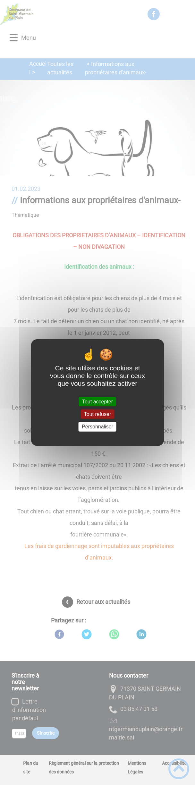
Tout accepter (97, 401)
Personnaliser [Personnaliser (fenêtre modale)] (97, 426)
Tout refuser (97, 414)
